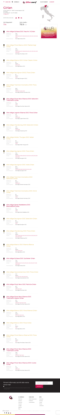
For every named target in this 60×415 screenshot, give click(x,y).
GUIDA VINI (8, 1)
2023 (19, 157)
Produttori (31, 400)
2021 (21, 355)
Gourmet (20, 403)
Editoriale (20, 399)
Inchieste (20, 400)
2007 (21, 36)
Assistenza (41, 405)
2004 (16, 104)
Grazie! (40, 402)
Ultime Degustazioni (32, 399)
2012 (26, 235)
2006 (19, 36)
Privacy (40, 403)
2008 (23, 36)
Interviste (20, 402)
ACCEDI (52, 1)
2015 (35, 36)
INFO (40, 397)
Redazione (41, 399)
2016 (37, 36)
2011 (30, 51)
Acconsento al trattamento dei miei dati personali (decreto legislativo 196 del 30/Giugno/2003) (17, 388)
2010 (28, 36)
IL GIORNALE (21, 397)
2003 (16, 117)
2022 (16, 157)
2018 (16, 37)
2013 (30, 36)
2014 (33, 36)
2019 (30, 169)
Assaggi (19, 405)
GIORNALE (17, 1)
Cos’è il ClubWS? (44, 1)
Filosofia (41, 400)
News (19, 408)
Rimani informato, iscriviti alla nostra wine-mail (16, 384)
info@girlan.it (6, 14)
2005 (16, 36)
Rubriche (20, 407)
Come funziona (31, 402)
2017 (18, 52)
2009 (26, 36)
